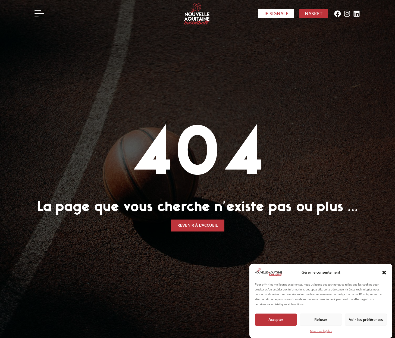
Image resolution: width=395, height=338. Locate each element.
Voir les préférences (366, 325)
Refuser (320, 325)
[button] (384, 278)
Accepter (275, 325)
